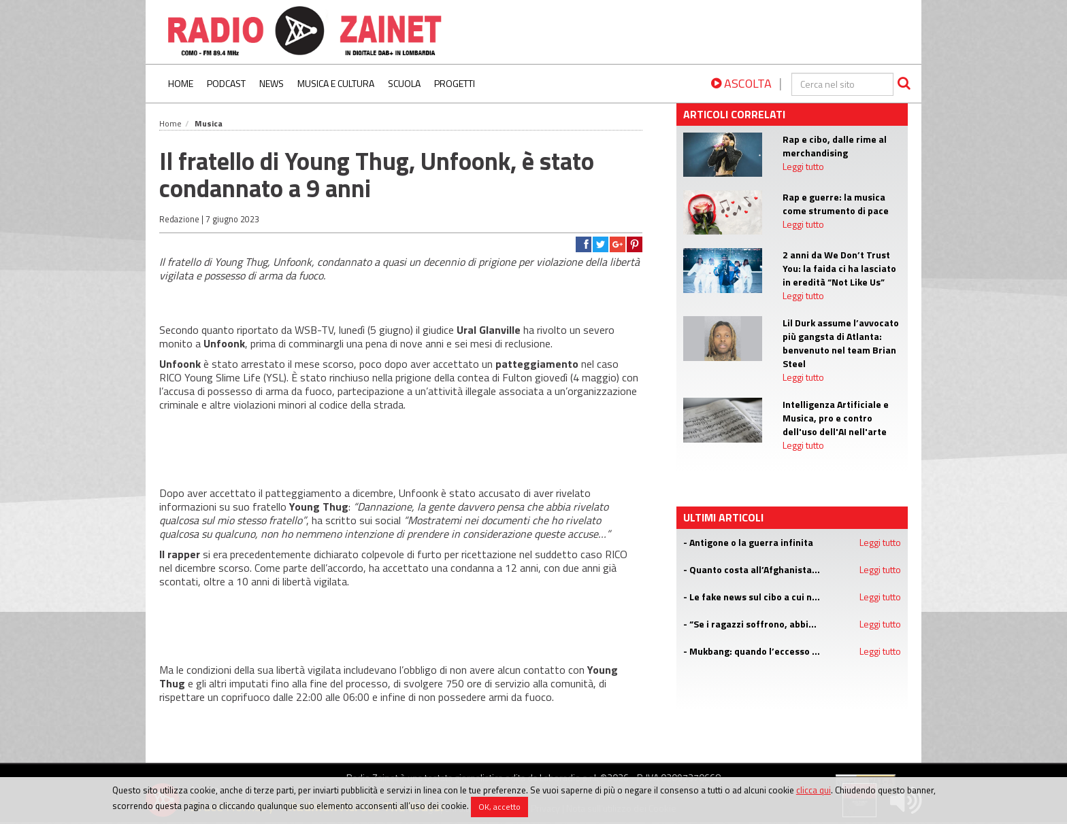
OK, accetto (499, 806)
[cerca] (842, 84)
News (271, 83)
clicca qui (813, 790)
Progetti (454, 83)
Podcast (226, 83)
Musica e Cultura (335, 83)
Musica (209, 123)
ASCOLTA (741, 83)
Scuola (404, 83)
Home (180, 83)
